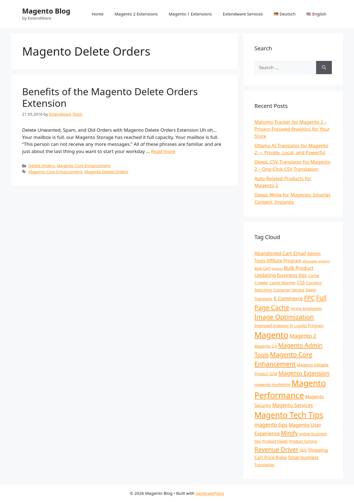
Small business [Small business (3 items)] (303, 457)
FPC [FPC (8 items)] (309, 298)
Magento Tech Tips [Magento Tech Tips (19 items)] (288, 415)
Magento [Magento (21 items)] (271, 334)
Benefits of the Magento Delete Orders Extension (110, 97)
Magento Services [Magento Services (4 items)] (292, 405)
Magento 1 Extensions (190, 14)
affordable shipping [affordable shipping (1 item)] (316, 261)
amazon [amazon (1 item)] (277, 269)
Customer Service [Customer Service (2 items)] (288, 290)
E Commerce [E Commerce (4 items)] (288, 298)
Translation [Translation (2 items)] (264, 464)
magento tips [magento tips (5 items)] (270, 424)
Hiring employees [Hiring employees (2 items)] (306, 308)
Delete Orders (41, 165)
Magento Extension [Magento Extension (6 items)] (304, 373)
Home (97, 14)
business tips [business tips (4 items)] (292, 275)
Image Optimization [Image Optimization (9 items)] (284, 316)
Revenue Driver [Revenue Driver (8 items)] (276, 449)
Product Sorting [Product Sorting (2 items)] (303, 441)
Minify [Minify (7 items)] (289, 433)
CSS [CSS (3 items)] (301, 283)
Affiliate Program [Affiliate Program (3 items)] (283, 261)
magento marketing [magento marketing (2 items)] (272, 384)
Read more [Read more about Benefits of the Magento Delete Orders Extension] (163, 151)
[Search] (324, 67)
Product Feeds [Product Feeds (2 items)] (275, 441)
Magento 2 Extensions (136, 14)
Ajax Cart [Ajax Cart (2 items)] (262, 268)
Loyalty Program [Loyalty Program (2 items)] (309, 325)
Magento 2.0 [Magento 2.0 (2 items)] (265, 346)
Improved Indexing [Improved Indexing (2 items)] (271, 325)
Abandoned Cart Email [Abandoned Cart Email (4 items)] (280, 253)
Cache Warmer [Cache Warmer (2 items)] (282, 282)
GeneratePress (210, 493)
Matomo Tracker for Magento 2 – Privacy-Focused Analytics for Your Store (292, 129)
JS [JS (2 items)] (291, 325)
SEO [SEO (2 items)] (303, 450)
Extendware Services (243, 14)
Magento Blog (46, 10)
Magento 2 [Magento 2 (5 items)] (303, 336)
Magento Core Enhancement (83, 165)
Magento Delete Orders (106, 171)
